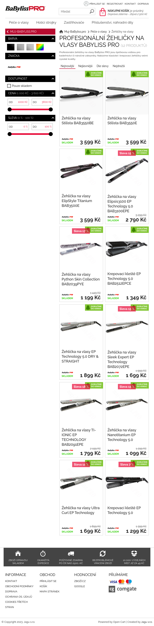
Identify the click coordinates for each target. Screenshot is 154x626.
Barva (12, 38)
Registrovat (115, 3)
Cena (26, 93)
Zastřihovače (74, 22)
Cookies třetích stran (16, 604)
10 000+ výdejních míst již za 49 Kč (134, 562)
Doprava (143, 3)
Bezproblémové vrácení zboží (102, 562)
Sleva (20, 117)
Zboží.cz (80, 581)
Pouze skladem (22, 85)
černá (11, 49)
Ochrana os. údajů (18, 596)
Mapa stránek (50, 591)
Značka (14, 55)
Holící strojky (46, 22)
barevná (40, 49)
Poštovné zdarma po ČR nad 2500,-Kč (71, 562)
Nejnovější (67, 66)
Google (79, 586)
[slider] (10, 109)
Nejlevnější (85, 66)
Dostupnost (17, 78)
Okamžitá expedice (43, 562)
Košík (43, 586)
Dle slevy (102, 66)
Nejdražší (119, 66)
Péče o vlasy (19, 22)
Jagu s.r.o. (146, 621)
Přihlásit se (97, 3)
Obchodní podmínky (19, 586)
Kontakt (130, 3)
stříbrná (30, 49)
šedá (21, 49)
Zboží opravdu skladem (17, 562)
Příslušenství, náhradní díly (112, 22)
